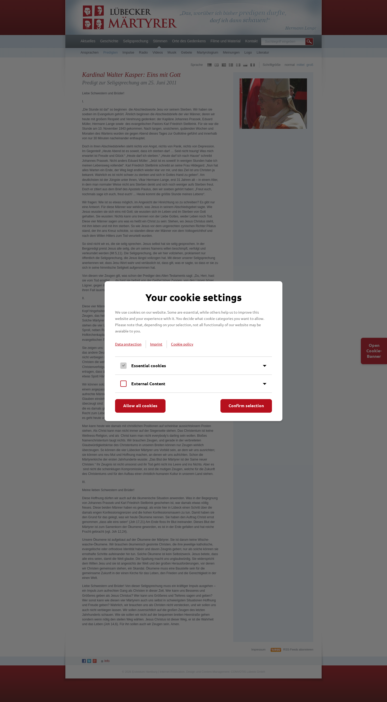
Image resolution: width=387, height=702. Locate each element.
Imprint (156, 344)
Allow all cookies (140, 405)
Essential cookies (148, 365)
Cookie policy (182, 344)
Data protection (128, 344)
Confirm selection (246, 405)
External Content (148, 383)
